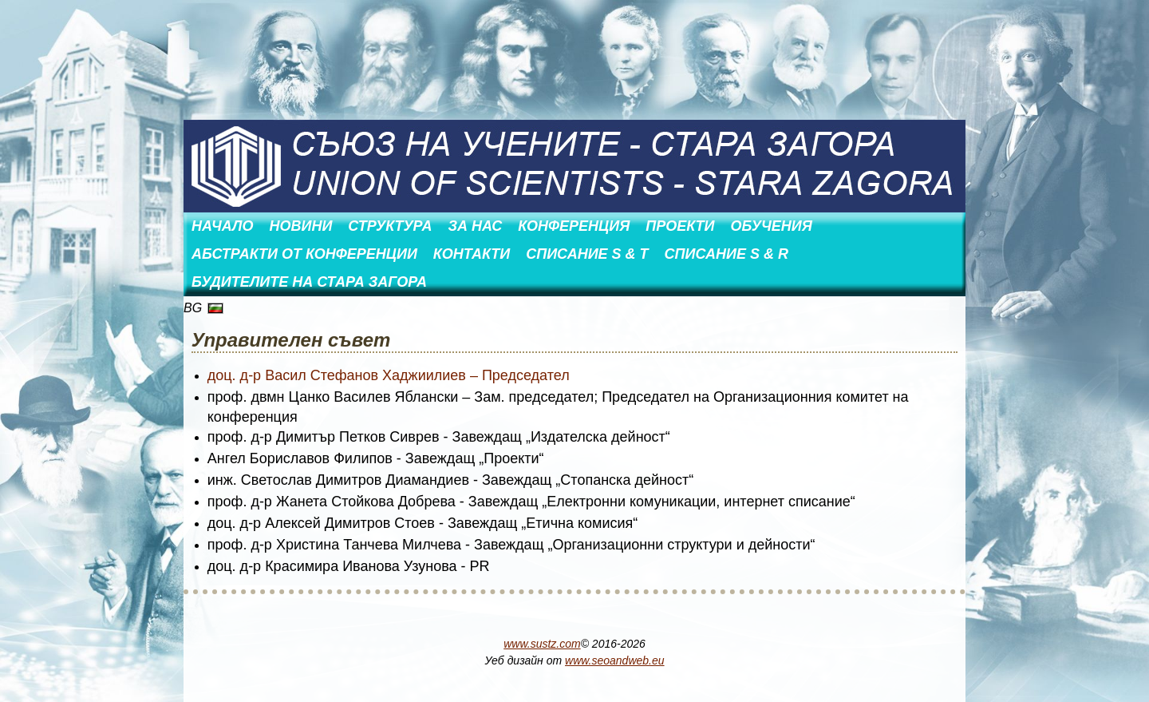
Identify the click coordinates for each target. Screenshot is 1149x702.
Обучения (770, 226)
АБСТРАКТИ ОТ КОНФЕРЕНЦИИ (304, 254)
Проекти (680, 226)
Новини (300, 226)
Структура (390, 226)
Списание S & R (726, 254)
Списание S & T (587, 254)
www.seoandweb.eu (615, 660)
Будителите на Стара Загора (309, 282)
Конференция (574, 226)
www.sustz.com (541, 643)
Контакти (471, 254)
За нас (475, 226)
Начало (222, 226)
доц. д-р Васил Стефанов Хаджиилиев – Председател (388, 375)
